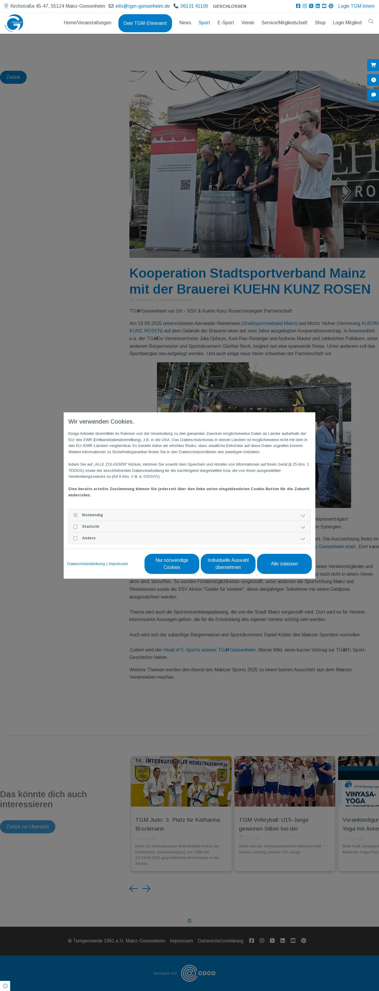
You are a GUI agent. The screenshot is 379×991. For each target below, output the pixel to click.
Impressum (118, 564)
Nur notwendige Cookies (171, 564)
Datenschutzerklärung (86, 564)
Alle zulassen (284, 563)
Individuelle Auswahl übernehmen (228, 564)
